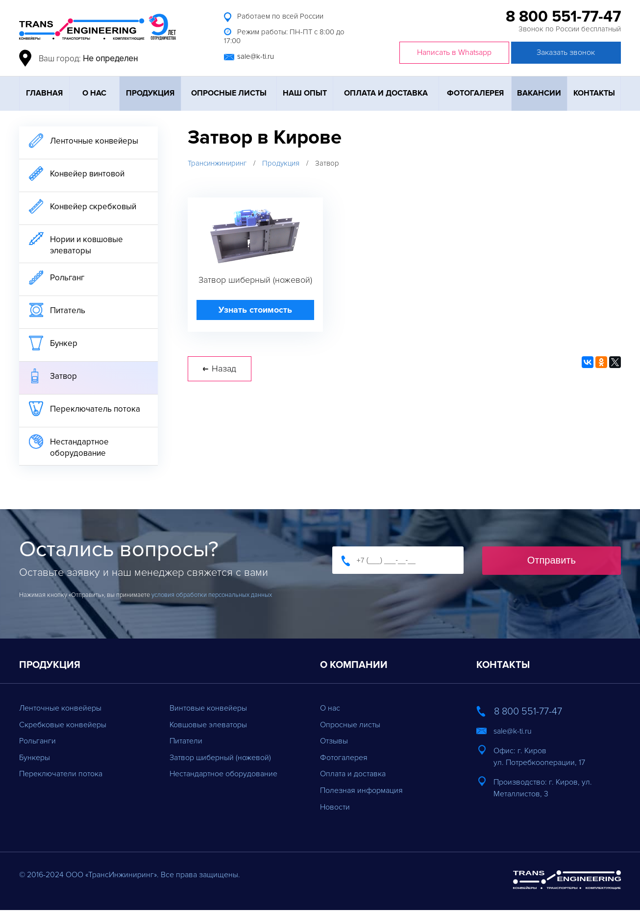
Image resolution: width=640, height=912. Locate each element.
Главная (44, 93)
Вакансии (539, 93)
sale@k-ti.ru (255, 56)
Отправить (551, 560)
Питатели (186, 741)
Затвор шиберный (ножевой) (220, 758)
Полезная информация (361, 790)
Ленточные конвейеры (60, 708)
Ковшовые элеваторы (208, 725)
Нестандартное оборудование (223, 774)
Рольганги (37, 741)
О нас (94, 93)
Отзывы (334, 741)
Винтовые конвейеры (208, 708)
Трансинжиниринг (217, 163)
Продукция (150, 93)
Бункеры (34, 758)
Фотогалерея (475, 93)
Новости (335, 807)
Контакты (594, 93)
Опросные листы (229, 93)
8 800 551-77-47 (563, 16)
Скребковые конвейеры (62, 725)
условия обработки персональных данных (211, 595)
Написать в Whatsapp (454, 52)
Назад (219, 371)
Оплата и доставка (386, 93)
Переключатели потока (60, 774)
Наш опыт (305, 93)
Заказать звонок (566, 52)
